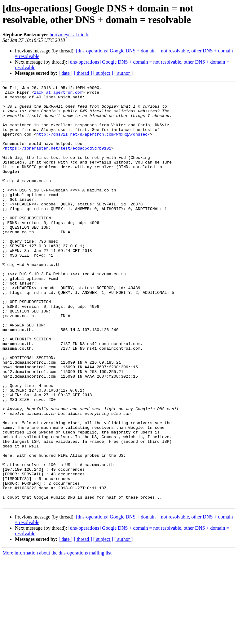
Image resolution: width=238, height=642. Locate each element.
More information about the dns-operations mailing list (57, 636)
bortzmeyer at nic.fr (69, 34)
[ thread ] (83, 73)
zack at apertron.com (58, 94)
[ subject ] (103, 73)
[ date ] (66, 73)
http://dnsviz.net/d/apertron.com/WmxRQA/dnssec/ (93, 144)
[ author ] (123, 73)
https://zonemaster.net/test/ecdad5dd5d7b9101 (58, 161)
